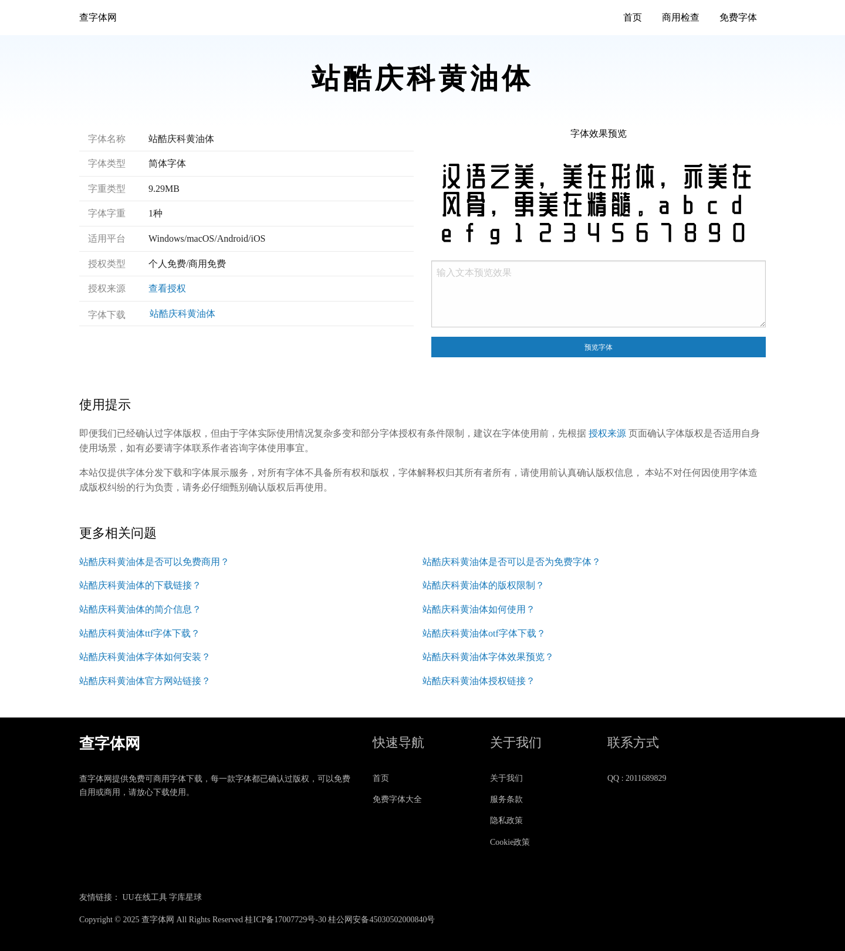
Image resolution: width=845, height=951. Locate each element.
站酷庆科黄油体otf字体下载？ (484, 633)
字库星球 (185, 897)
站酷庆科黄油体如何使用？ (478, 609)
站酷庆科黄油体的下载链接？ (140, 585)
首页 (632, 17)
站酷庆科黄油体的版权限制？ (483, 585)
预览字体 (598, 347)
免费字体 (738, 17)
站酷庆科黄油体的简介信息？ (140, 609)
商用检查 (680, 17)
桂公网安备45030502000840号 (381, 919)
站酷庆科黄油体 (182, 314)
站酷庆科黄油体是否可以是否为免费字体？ (511, 562)
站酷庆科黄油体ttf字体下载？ (139, 633)
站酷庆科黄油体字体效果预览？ (488, 657)
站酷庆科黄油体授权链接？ (478, 681)
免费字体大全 (397, 799)
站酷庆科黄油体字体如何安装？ (145, 657)
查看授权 (167, 288)
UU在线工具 (145, 897)
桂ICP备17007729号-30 (285, 919)
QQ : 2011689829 (637, 778)
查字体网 (98, 17)
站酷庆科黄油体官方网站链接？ (145, 681)
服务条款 (506, 799)
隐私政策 (506, 820)
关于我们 (506, 778)
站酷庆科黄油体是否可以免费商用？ (154, 562)
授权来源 (607, 433)
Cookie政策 (510, 842)
